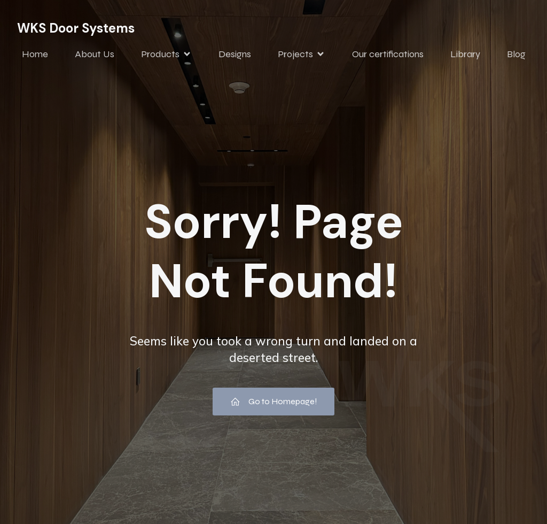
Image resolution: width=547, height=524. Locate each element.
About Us (94, 55)
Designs (234, 55)
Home (35, 55)
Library (465, 55)
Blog (516, 55)
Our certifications (388, 55)
